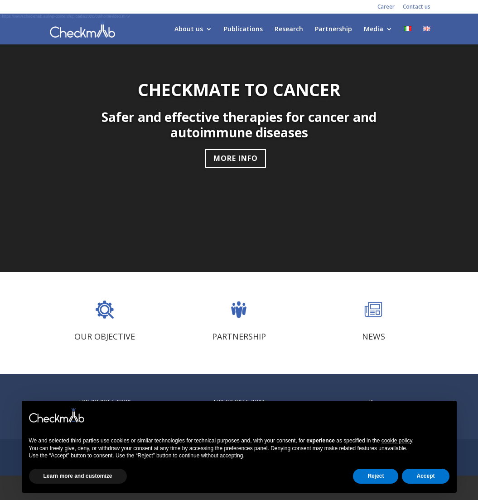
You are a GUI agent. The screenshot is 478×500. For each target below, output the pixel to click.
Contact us (416, 7)
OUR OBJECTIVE (104, 336)
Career (386, 7)
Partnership (333, 29)
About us (188, 29)
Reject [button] (375, 476)
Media (373, 29)
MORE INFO (235, 158)
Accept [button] (425, 476)
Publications (243, 29)
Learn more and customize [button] (77, 476)
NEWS (373, 336)
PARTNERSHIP (239, 336)
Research (289, 29)
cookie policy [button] (396, 440)
